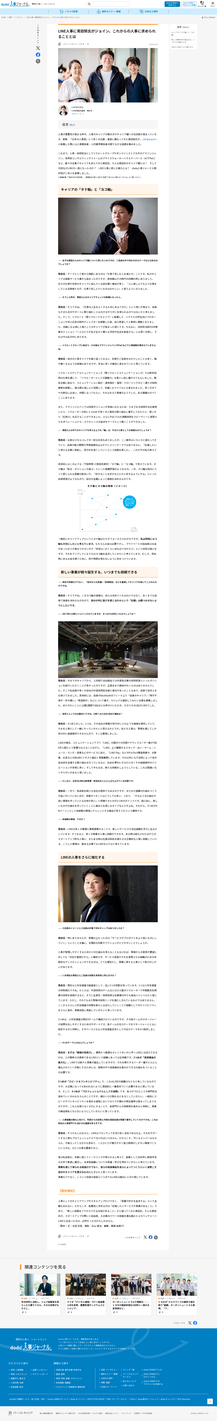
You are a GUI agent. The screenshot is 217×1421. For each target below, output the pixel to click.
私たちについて (129, 1382)
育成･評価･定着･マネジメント (69, 1379)
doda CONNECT (172, 4)
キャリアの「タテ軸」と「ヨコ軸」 (183, 33)
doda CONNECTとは (153, 1370)
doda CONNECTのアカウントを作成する (153, 1383)
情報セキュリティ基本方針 (65, 1413)
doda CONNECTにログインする (152, 1376)
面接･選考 (60, 1375)
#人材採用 (62, 1245)
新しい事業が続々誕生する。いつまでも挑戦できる (183, 40)
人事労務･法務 (17, 1383)
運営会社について (111, 1413)
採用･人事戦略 (17, 1370)
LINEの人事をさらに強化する (182, 47)
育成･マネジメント (19, 1375)
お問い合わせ (128, 1386)
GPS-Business (183, 1400)
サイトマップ (126, 1413)
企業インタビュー (40, 1370)
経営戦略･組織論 (63, 1383)
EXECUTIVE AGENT (96, 1400)
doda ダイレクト (77, 1400)
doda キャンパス (168, 1400)
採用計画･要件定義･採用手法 (68, 1370)
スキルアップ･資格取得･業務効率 (70, 1388)
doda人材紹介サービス (58, 1400)
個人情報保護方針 (46, 1413)
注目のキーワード (109, 1387)
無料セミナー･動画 (109, 1375)
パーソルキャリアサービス (130, 1376)
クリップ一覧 (128, 1370)
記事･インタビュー (109, 1370)
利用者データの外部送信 (143, 1413)
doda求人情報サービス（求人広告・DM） (27, 1400)
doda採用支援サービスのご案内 (90, 1413)
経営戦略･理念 (17, 1388)
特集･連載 (105, 1383)
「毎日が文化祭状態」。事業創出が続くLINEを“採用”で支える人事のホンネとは (97, 177)
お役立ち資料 (107, 1379)
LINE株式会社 (77, 107)
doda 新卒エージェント (148, 1400)
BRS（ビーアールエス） (117, 1400)
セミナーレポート (40, 1375)
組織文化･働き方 (18, 1379)
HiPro (133, 1400)
